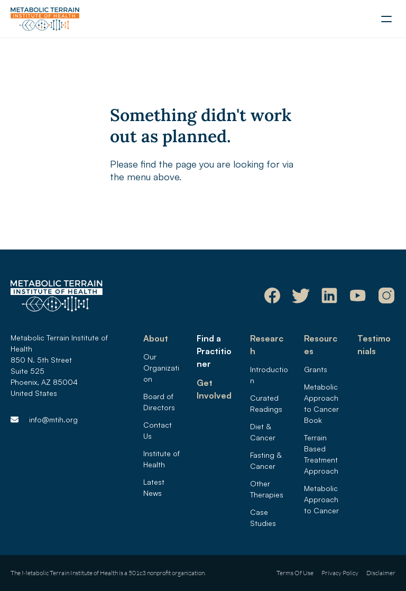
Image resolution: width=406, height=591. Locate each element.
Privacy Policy (339, 573)
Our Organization (161, 367)
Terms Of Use (294, 573)
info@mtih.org (53, 419)
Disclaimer (380, 573)
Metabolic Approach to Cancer (322, 499)
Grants (315, 369)
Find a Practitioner (214, 351)
